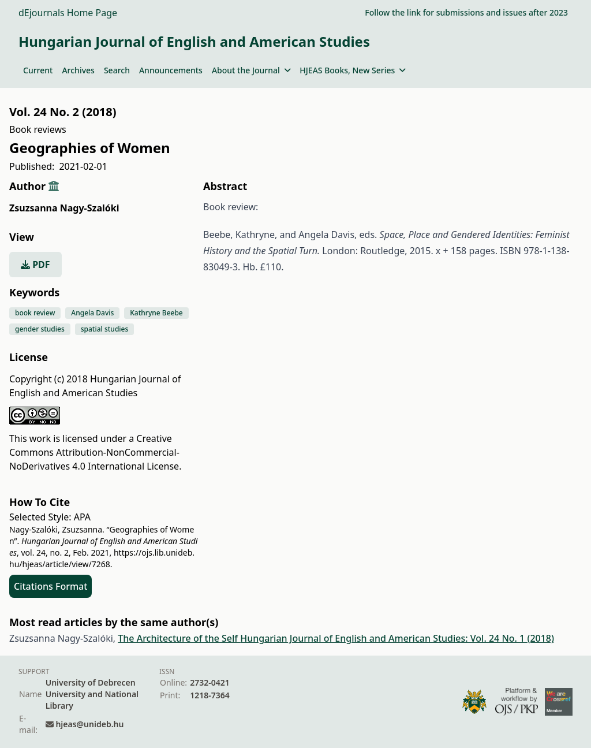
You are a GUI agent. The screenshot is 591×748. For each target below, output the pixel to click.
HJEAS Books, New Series (353, 70)
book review (35, 313)
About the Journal (251, 70)
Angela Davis (92, 313)
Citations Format (50, 586)
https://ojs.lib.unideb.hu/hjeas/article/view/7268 (101, 558)
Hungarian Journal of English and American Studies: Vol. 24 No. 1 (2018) (397, 638)
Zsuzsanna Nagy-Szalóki (64, 208)
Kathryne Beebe (156, 313)
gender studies (40, 329)
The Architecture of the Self (179, 638)
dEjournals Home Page (67, 12)
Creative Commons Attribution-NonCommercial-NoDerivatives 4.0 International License (94, 452)
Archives (78, 70)
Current (38, 70)
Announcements (171, 70)
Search (117, 70)
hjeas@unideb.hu (89, 724)
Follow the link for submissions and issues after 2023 (466, 12)
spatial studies (105, 329)
